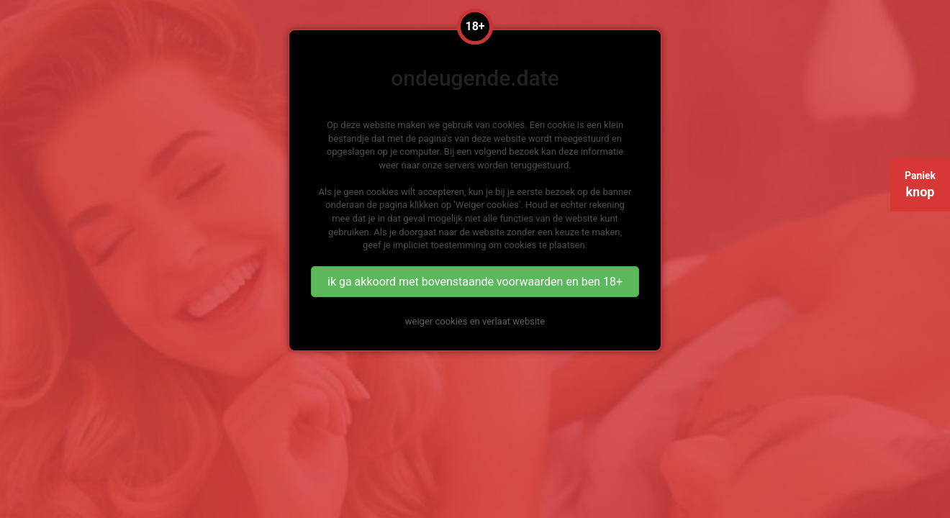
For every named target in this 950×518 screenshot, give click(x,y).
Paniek (920, 184)
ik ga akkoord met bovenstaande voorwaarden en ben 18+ (475, 281)
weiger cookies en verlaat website (475, 321)
